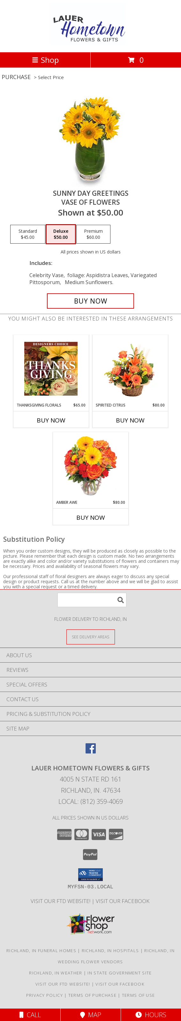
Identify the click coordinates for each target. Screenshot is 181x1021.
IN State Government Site (119, 973)
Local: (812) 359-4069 (90, 801)
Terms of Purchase (92, 995)
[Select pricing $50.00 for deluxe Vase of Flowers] (61, 234)
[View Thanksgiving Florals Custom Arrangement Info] (51, 368)
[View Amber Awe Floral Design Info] (90, 466)
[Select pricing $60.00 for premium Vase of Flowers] (93, 234)
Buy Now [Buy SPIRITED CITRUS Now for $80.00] (130, 420)
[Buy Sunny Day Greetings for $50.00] (90, 301)
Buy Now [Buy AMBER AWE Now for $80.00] (90, 517)
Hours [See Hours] (150, 1014)
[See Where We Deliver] (90, 637)
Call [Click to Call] (30, 1014)
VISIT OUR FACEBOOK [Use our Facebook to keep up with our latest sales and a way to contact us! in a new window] (123, 901)
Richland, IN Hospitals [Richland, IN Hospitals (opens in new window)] (110, 950)
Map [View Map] (90, 1014)
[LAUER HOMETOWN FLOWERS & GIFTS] (90, 43)
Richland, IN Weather (55, 973)
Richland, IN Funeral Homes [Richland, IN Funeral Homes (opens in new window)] (41, 950)
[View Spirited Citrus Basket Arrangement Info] (130, 368)
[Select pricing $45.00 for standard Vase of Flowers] (28, 234)
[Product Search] (91, 600)
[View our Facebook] (91, 751)
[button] (90, 874)
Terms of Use (138, 995)
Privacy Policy (44, 995)
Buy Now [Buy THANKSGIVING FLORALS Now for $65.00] (51, 420)
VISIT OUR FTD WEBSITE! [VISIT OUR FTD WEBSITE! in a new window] (61, 901)
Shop (45, 60)
